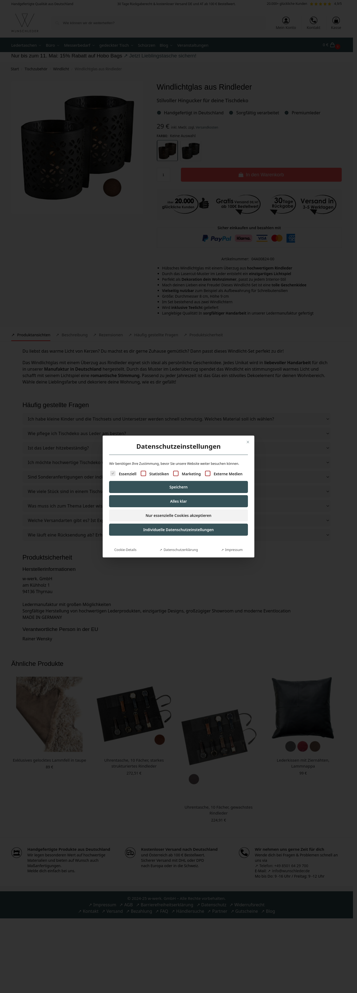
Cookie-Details (125, 544)
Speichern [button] (178, 481)
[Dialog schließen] (248, 436)
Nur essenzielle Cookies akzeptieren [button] (178, 509)
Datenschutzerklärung (180, 544)
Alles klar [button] (178, 495)
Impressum (234, 544)
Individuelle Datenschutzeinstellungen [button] (178, 524)
